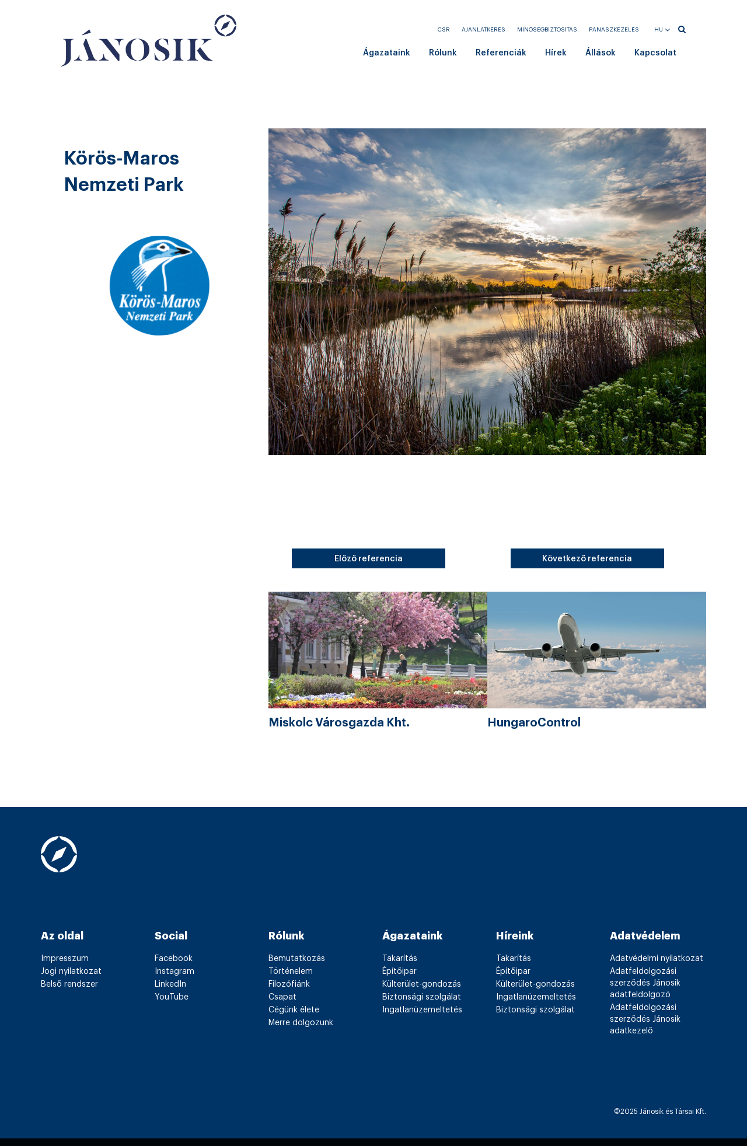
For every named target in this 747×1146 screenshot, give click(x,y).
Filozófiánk (289, 984)
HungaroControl (534, 723)
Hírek (556, 53)
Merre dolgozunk (300, 1023)
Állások (600, 53)
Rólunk (443, 53)
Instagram (174, 971)
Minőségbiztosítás (547, 30)
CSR (444, 30)
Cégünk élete (293, 1010)
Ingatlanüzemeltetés (422, 1010)
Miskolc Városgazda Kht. (339, 723)
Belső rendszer (69, 984)
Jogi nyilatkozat (71, 971)
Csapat (282, 997)
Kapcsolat (655, 53)
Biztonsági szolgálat (421, 997)
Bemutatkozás (296, 959)
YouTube (172, 997)
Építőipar (399, 971)
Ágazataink (386, 53)
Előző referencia (368, 559)
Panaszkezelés (614, 30)
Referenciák (501, 53)
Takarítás (399, 959)
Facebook (174, 959)
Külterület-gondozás (421, 984)
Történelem (290, 971)
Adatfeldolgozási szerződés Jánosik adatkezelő (645, 1019)
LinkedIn (170, 984)
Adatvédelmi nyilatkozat (656, 959)
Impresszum (65, 959)
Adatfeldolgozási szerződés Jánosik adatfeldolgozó (645, 983)
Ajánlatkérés (483, 30)
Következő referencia (587, 559)
